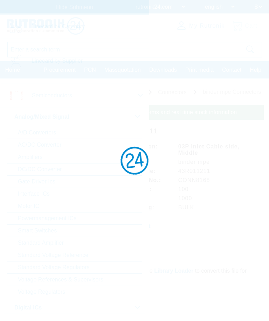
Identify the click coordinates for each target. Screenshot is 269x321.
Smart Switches (37, 230)
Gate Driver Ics (36, 181)
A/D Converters (37, 132)
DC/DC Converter (40, 169)
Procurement (59, 70)
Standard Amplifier (41, 243)
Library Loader (173, 271)
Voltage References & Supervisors (60, 279)
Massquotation (122, 70)
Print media (199, 70)
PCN (90, 70)
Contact (231, 70)
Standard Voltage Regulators (54, 267)
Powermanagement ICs (47, 218)
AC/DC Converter (39, 145)
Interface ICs (34, 194)
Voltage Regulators (41, 292)
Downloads (163, 70)
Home (12, 70)
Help (255, 70)
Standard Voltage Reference (53, 255)
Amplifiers (30, 157)
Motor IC (28, 206)
